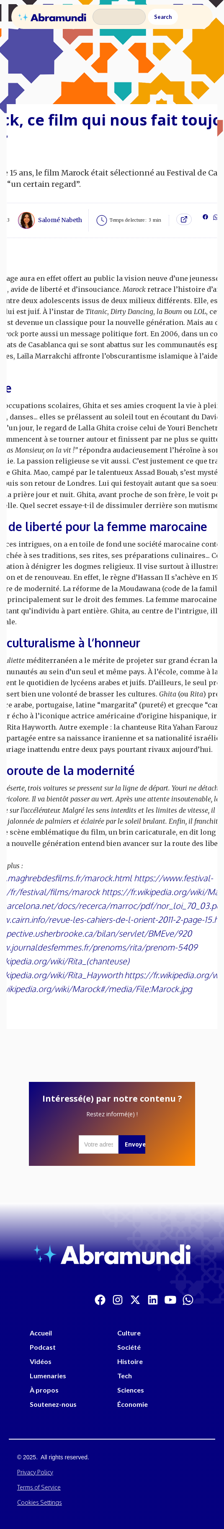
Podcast (43, 1347)
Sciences (130, 1390)
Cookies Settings (39, 1502)
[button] (196, 17)
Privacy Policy (35, 1472)
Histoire (130, 1361)
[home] (52, 16)
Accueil (41, 1333)
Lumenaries (48, 1376)
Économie (132, 1404)
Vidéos (40, 1361)
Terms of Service (39, 1487)
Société (129, 1347)
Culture (129, 1333)
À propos (44, 1390)
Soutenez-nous (53, 1404)
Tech (124, 1376)
